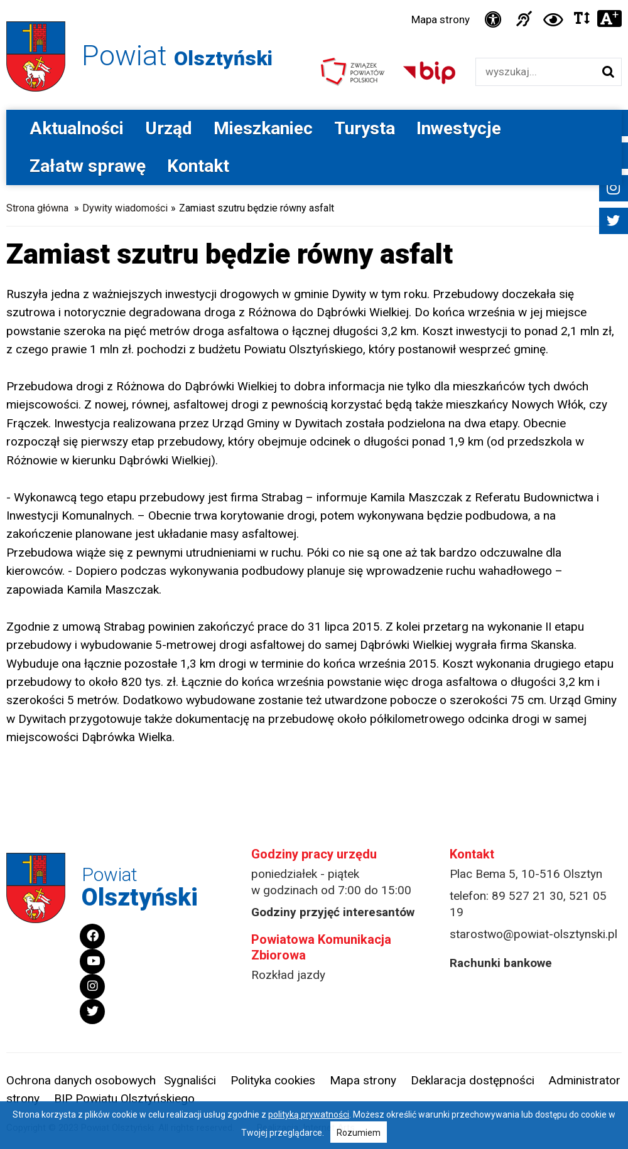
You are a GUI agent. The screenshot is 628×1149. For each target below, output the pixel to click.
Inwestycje (458, 128)
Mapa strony (440, 19)
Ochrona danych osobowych (81, 1080)
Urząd (168, 128)
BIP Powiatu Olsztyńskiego (124, 1098)
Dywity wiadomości (125, 208)
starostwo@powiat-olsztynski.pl (533, 934)
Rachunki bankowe (501, 963)
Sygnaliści (190, 1080)
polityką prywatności (308, 1114)
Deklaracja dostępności (472, 1080)
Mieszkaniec (263, 128)
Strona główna (37, 208)
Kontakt (198, 166)
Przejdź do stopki (314, 0)
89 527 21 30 (527, 896)
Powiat (177, 55)
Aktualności (77, 128)
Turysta (364, 128)
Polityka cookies (272, 1080)
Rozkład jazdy (288, 975)
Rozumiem (359, 1133)
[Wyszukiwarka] (535, 72)
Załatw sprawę (88, 166)
